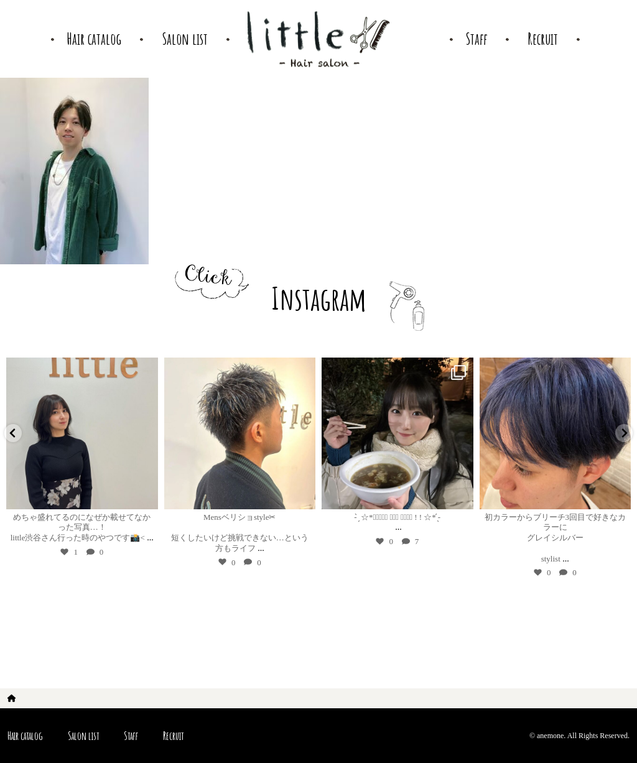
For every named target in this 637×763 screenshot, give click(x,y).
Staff (131, 735)
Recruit (173, 735)
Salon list (83, 735)
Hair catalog (25, 735)
